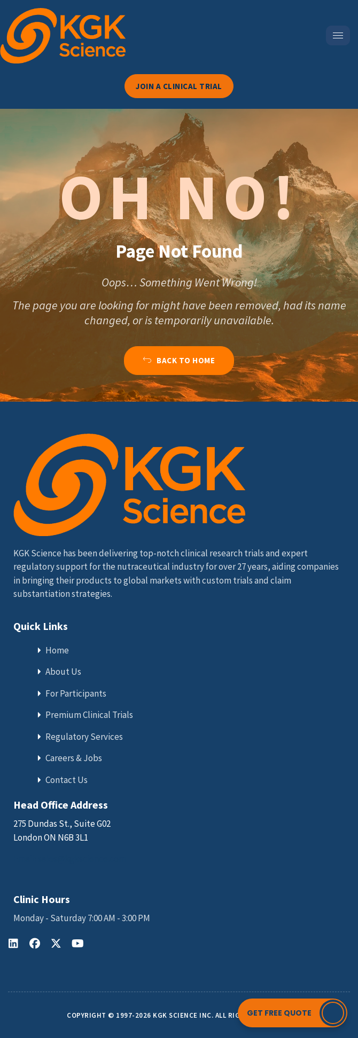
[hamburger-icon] (338, 35)
